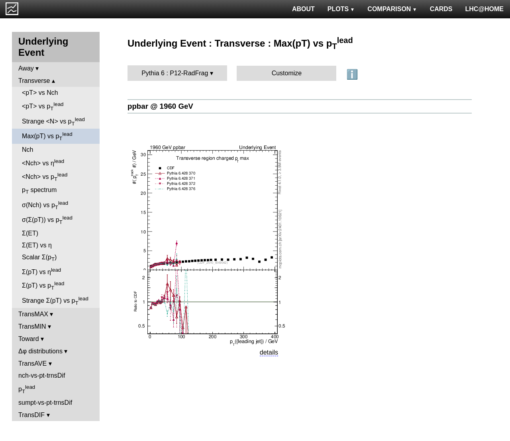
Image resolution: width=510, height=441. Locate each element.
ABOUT (303, 9)
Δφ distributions (40, 351)
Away (26, 68)
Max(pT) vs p (47, 136)
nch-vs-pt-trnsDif (41, 375)
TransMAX (33, 314)
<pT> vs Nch (40, 92)
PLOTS (341, 9)
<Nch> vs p (44, 177)
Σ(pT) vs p (43, 285)
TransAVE (32, 363)
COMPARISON (392, 9)
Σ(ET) (30, 233)
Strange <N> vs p (53, 121)
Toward (28, 338)
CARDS (441, 9)
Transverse (34, 80)
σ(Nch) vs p (45, 205)
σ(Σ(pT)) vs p (47, 220)
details (269, 352)
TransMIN (32, 326)
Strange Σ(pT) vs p (55, 301)
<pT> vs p (43, 106)
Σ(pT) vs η (41, 271)
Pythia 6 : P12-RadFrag (174, 73)
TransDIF (31, 415)
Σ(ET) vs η (37, 245)
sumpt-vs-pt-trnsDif (45, 402)
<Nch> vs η (43, 162)
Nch (27, 149)
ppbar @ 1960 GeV (160, 106)
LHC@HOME (484, 9)
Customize (287, 73)
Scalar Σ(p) (39, 258)
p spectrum (39, 190)
